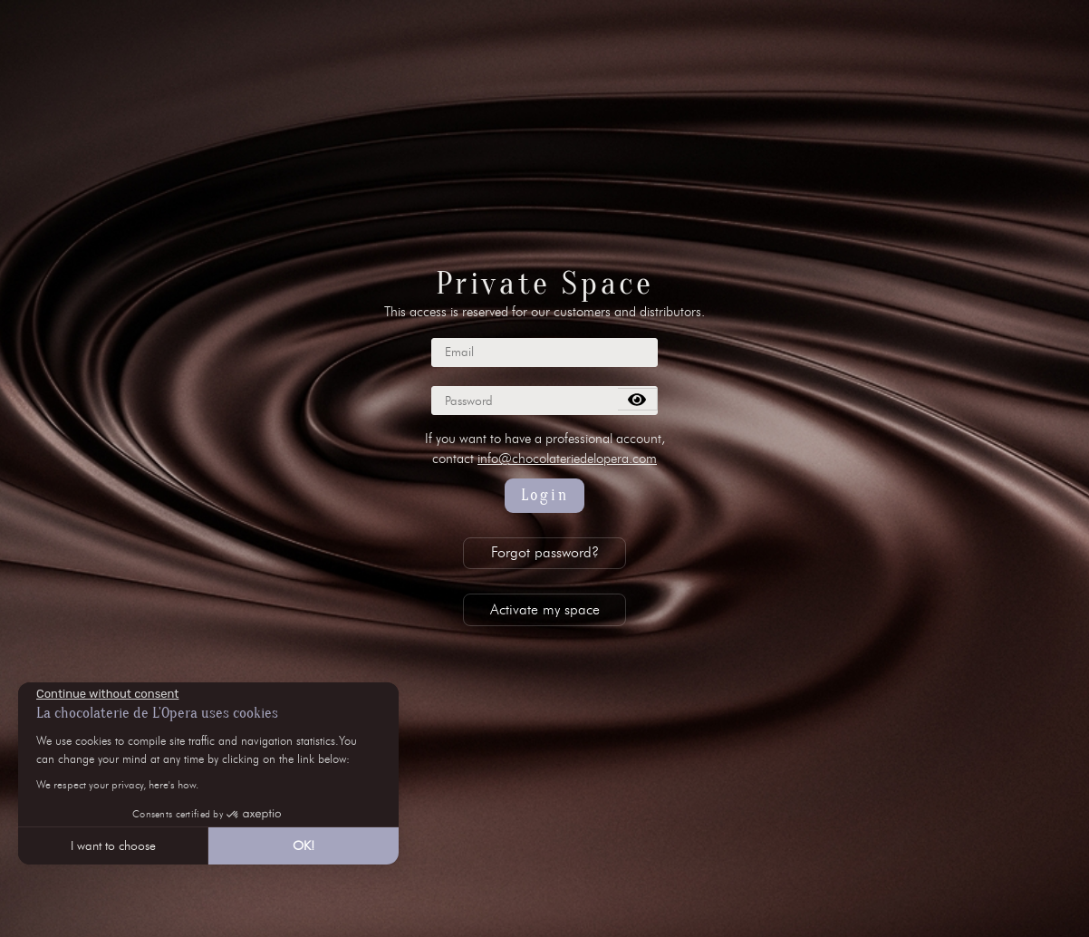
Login (545, 495)
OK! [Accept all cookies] (303, 846)
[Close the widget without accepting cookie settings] (107, 694)
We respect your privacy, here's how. (117, 784)
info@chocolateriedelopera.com (567, 458)
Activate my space (545, 609)
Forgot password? (545, 552)
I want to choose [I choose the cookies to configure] (113, 846)
